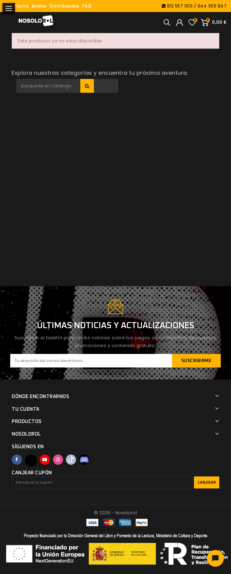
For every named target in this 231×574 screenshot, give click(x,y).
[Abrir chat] (215, 558)
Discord (84, 460)
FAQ (87, 6)
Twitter (31, 461)
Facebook (17, 460)
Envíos (39, 6)
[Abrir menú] (8, 8)
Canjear (207, 483)
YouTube (45, 460)
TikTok (71, 460)
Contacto (17, 6)
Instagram (58, 460)
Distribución (64, 6)
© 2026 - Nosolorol (115, 513)
